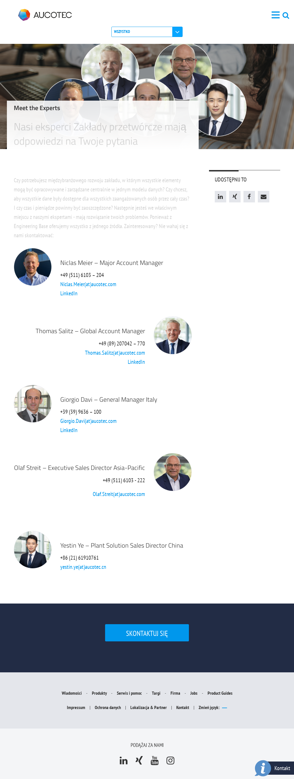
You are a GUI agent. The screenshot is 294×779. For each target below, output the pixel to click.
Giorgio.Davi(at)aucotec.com (88, 421)
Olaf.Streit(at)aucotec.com (119, 494)
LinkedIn (69, 293)
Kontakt (282, 768)
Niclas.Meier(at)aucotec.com (88, 284)
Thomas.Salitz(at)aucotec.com (115, 352)
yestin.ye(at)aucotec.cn (83, 567)
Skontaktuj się (147, 633)
